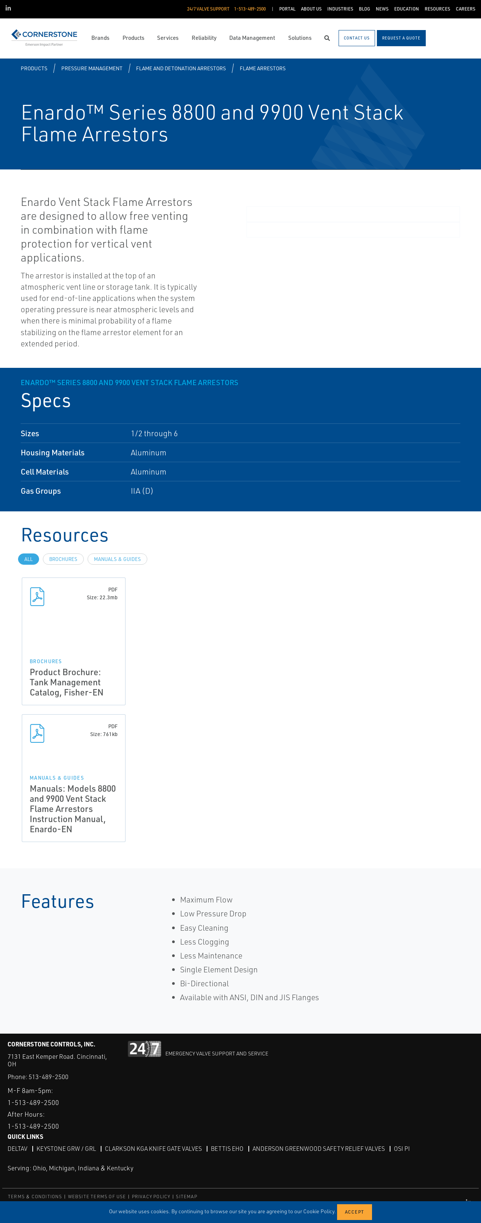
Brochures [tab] (63, 559)
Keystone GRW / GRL (66, 1148)
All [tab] (28, 559)
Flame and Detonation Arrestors (181, 68)
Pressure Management (92, 68)
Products (34, 68)
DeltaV (17, 1148)
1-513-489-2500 (33, 1102)
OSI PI (402, 1148)
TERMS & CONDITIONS (35, 1196)
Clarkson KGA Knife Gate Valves (153, 1148)
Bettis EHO (227, 1148)
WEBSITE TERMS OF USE (97, 1196)
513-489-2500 (48, 1077)
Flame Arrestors (263, 68)
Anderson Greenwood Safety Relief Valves (319, 1148)
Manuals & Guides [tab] (117, 559)
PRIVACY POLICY (151, 1196)
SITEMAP (186, 1196)
